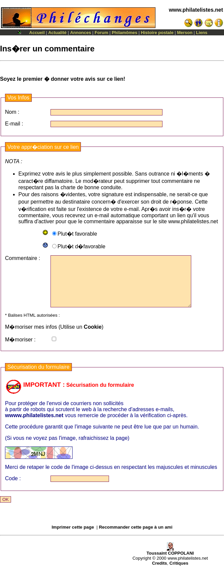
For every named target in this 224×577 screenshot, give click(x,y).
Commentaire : (22, 258)
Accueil (36, 32)
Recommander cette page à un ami (136, 537)
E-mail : (14, 123)
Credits (159, 573)
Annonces (80, 32)
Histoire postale (157, 32)
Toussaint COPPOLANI (170, 561)
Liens (201, 32)
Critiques (179, 573)
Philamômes (124, 32)
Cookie (93, 337)
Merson (185, 32)
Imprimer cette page (72, 537)
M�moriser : (20, 349)
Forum (101, 32)
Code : (13, 488)
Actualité (57, 32)
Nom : (12, 112)
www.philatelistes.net (196, 10)
